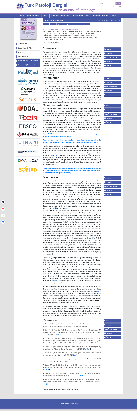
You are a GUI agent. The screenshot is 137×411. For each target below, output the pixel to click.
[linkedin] (3, 222)
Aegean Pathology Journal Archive (28, 60)
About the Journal (33, 16)
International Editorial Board (60, 16)
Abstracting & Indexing (100, 16)
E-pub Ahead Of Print (25, 48)
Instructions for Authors (81, 16)
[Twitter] (3, 202)
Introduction (108, 53)
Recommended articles (73, 24)
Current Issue (22, 44)
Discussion (108, 61)
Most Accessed (23, 56)
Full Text (53, 24)
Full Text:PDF (61, 24)
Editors (45, 16)
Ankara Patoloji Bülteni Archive (27, 65)
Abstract (46, 24)
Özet (59, 334)
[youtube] (3, 209)
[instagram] (3, 215)
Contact (113, 16)
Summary (107, 49)
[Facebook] (3, 195)
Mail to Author (85, 24)
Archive (20, 52)
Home (22, 16)
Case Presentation (110, 57)
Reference (107, 65)
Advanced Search (116, 6)
